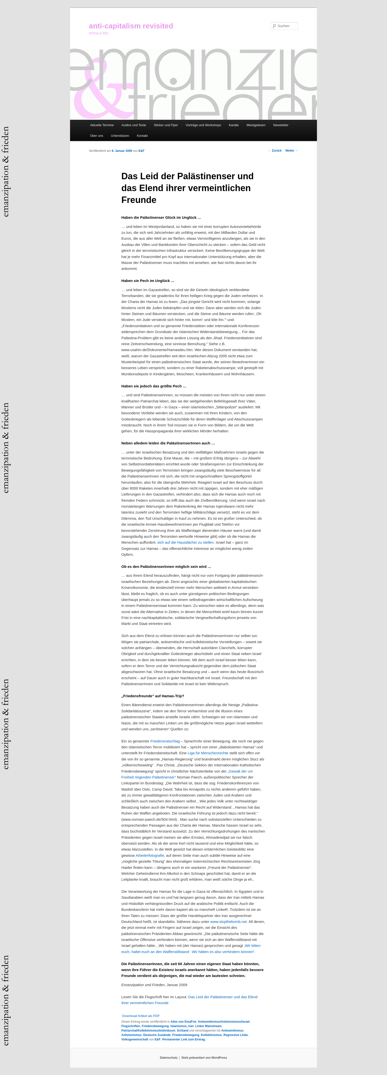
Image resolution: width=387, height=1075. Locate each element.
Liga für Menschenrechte (208, 753)
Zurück (275, 150)
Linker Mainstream (208, 1026)
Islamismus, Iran (182, 1026)
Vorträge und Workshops (203, 125)
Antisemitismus (232, 1030)
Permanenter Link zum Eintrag (183, 1039)
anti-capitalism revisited (131, 26)
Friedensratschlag (165, 741)
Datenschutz (168, 1057)
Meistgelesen (256, 125)
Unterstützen (120, 136)
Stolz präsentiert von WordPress (204, 1057)
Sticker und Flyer (166, 125)
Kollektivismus (211, 1035)
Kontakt (142, 136)
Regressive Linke (235, 1035)
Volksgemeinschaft (134, 1039)
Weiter (291, 150)
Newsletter (280, 125)
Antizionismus (131, 1035)
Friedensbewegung (155, 1026)
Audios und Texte (134, 125)
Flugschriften (130, 1026)
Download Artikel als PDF (141, 1016)
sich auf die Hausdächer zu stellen (185, 542)
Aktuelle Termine (102, 125)
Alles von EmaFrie (183, 1021)
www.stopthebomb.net (228, 921)
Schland (183, 1030)
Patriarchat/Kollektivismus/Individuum (148, 1030)
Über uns (96, 136)
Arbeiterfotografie (149, 855)
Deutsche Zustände (157, 1035)
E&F (141, 151)
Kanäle (234, 125)
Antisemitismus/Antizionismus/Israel (224, 1021)
